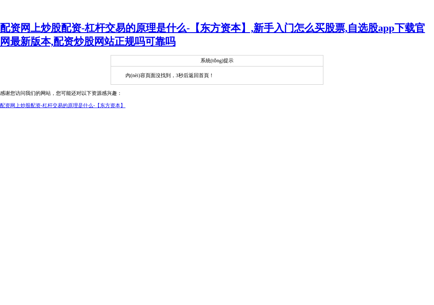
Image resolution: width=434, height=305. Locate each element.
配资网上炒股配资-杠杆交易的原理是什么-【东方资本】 (62, 105)
